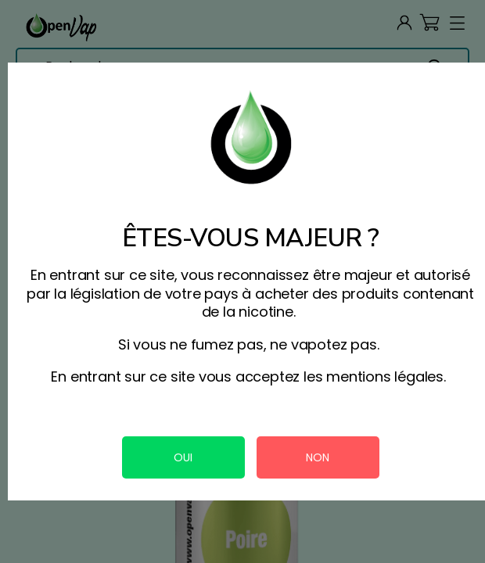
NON (317, 457)
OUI (183, 457)
